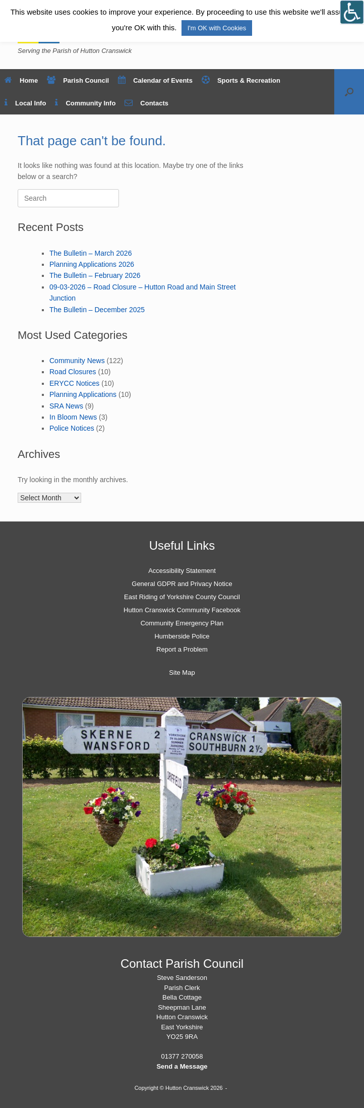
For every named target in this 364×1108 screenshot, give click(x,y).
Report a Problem (182, 649)
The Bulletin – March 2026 (90, 253)
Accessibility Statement (182, 570)
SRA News (66, 406)
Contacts (146, 103)
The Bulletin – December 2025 (97, 310)
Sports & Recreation (241, 80)
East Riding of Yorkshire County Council (182, 597)
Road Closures (72, 372)
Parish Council (78, 80)
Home (21, 80)
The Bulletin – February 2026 (95, 275)
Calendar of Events (155, 80)
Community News (77, 361)
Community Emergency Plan (182, 623)
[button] (349, 91)
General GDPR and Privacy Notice (182, 584)
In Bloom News (73, 417)
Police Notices (71, 428)
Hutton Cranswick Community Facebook (182, 610)
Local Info (25, 103)
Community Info (85, 103)
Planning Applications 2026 (91, 264)
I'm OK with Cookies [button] (217, 28)
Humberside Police (181, 636)
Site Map (182, 672)
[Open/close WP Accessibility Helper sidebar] (352, 12)
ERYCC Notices (74, 383)
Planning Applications (82, 394)
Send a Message (181, 1066)
